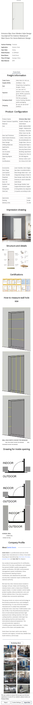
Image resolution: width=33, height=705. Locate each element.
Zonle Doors (11, 547)
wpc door (15, 559)
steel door (21, 557)
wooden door (6, 559)
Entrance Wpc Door (24, 119)
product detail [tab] (16, 72)
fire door (27, 557)
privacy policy (5, 698)
